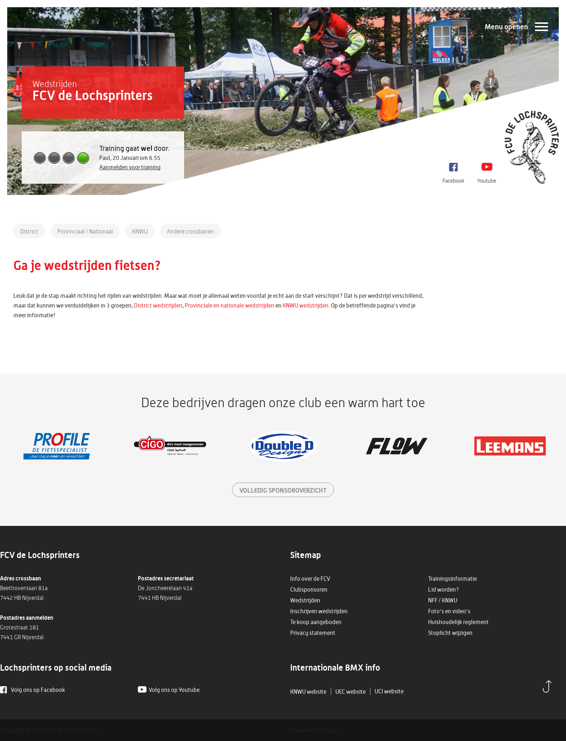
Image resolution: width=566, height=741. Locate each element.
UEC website (350, 691)
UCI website (389, 691)
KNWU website (308, 691)
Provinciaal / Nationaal (85, 231)
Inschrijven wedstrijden (319, 611)
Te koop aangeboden (315, 622)
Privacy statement (312, 632)
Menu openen (506, 26)
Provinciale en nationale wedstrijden (229, 305)
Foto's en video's (449, 611)
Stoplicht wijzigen (450, 632)
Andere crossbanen (190, 231)
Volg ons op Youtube (174, 689)
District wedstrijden (158, 305)
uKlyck (328, 730)
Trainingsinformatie (452, 578)
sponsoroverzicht (283, 490)
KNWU (140, 231)
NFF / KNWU (442, 600)
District (29, 231)
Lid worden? (443, 589)
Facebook (453, 181)
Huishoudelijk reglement (458, 622)
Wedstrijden (305, 600)
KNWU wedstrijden (305, 305)
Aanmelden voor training (130, 167)
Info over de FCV (310, 578)
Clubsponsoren (308, 589)
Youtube (486, 181)
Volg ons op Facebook (38, 689)
